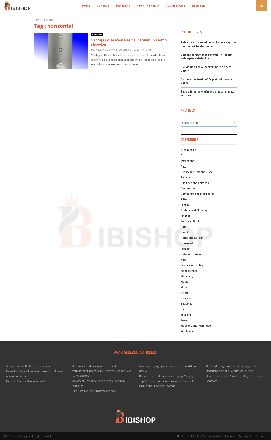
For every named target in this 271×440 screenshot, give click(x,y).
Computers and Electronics (197, 193)
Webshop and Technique (196, 325)
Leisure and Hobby (192, 265)
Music (184, 287)
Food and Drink (190, 221)
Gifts (184, 226)
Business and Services (195, 182)
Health (185, 232)
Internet (185, 248)
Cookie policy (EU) (196, 436)
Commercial (188, 188)
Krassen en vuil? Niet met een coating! (28, 366)
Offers (185, 292)
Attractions (187, 160)
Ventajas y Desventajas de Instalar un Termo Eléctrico (129, 42)
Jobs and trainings (192, 254)
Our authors (215, 436)
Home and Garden (192, 237)
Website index (245, 436)
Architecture (188, 150)
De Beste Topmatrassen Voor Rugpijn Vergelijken (168, 376)
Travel (184, 320)
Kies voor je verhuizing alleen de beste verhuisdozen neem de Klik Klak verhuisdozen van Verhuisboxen (101, 371)
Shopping (187, 303)
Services (186, 298)
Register (198, 5)
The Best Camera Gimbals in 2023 (26, 381)
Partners (123, 5)
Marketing (187, 276)
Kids (183, 259)
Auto (183, 166)
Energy (185, 204)
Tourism (186, 314)
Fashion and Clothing (194, 210)
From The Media (148, 5)
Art (182, 155)
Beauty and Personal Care (196, 172)
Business (186, 177)
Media (184, 281)
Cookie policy (175, 5)
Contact (103, 5)
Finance (185, 215)
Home (86, 5)
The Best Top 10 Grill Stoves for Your (94, 390)
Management (189, 270)
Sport (184, 309)
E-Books (186, 199)
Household (97, 35)
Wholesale (187, 331)
